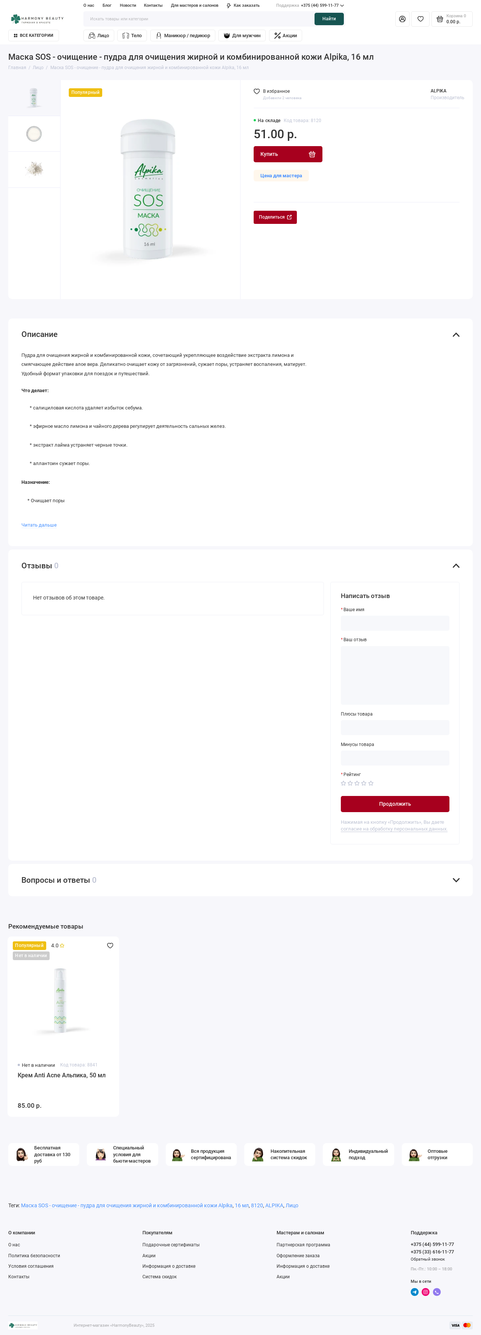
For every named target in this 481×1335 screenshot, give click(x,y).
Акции (285, 35)
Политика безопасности (34, 1255)
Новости (128, 5)
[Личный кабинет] (402, 18)
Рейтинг (352, 774)
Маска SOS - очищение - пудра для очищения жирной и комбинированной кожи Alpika (127, 1205)
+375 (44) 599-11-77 (310, 5)
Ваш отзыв (355, 639)
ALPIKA (438, 91)
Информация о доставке (168, 1266)
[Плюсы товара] (395, 727)
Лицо (99, 35)
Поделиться (275, 217)
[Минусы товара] (395, 758)
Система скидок (159, 1276)
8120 (257, 1205)
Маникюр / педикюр (183, 35)
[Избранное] (420, 18)
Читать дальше (39, 525)
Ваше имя (354, 609)
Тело (132, 35)
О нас (88, 5)
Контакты (153, 5)
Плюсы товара (357, 714)
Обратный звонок (428, 1259)
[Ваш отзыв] (395, 675)
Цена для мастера (281, 175)
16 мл (242, 1205)
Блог (107, 5)
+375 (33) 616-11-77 (432, 1252)
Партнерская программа (303, 1244)
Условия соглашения (31, 1266)
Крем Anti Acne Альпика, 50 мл (62, 1075)
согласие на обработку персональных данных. (394, 829)
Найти (329, 18)
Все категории (33, 35)
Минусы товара (357, 744)
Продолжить (395, 804)
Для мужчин (242, 35)
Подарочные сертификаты (171, 1244)
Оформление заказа (298, 1255)
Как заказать (243, 5)
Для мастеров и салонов (194, 5)
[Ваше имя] (395, 623)
